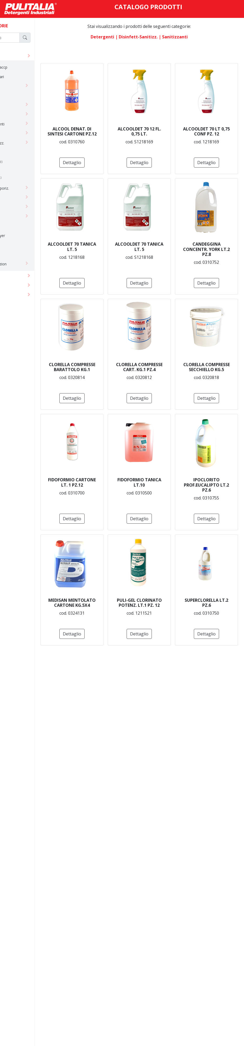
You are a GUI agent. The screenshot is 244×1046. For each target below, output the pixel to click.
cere (12, 86)
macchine (16, 294)
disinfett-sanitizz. (23, 142)
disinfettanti (25, 161)
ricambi (21, 169)
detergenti (17, 55)
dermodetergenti (23, 124)
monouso (15, 275)
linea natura (19, 226)
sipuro (14, 254)
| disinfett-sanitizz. (153, 37)
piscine (14, 244)
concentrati (18, 95)
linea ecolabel (20, 216)
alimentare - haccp (24, 67)
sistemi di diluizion (24, 263)
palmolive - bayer (23, 235)
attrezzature (19, 284)
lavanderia (17, 207)
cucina (14, 105)
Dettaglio (122, 162)
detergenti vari (21, 133)
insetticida (17, 197)
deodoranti (18, 114)
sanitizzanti (24, 177)
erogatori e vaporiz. (25, 188)
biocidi (20, 153)
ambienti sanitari (23, 76)
